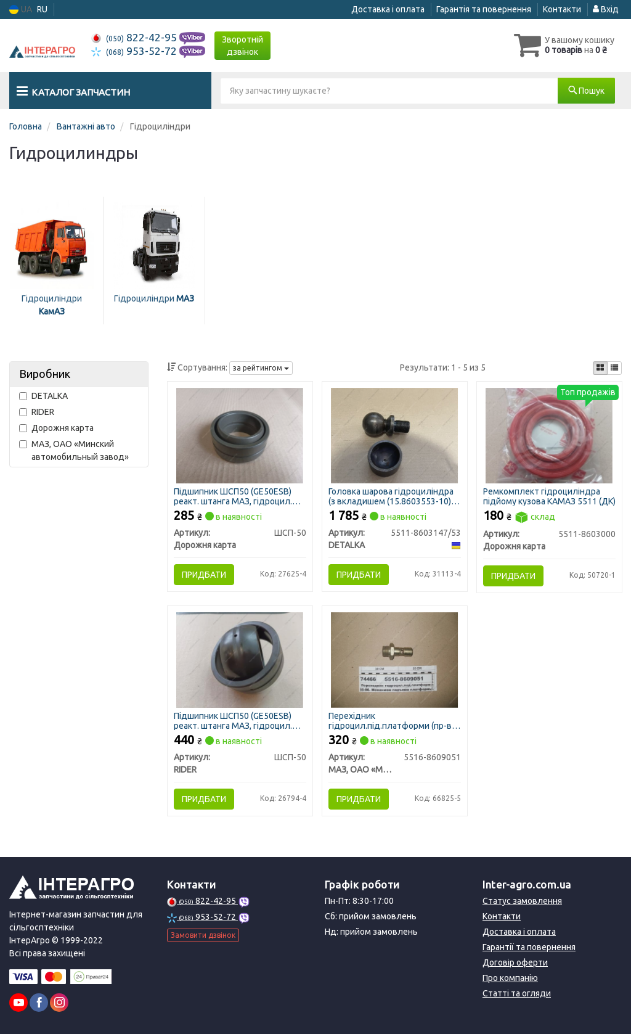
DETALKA (43, 396)
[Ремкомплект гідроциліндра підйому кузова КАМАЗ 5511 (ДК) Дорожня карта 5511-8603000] (549, 435)
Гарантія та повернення (483, 9)
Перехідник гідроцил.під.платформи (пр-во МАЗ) (392, 720)
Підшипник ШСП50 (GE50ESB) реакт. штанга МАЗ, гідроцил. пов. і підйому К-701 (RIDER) (233, 720)
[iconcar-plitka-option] (600, 368)
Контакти (562, 9)
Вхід (606, 9)
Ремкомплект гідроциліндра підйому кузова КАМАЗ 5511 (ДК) (549, 496)
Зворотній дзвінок (242, 46)
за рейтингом (261, 368)
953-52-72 (135, 51)
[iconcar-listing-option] (614, 368)
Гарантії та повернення (529, 947)
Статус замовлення (522, 901)
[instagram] (59, 1002)
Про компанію (510, 978)
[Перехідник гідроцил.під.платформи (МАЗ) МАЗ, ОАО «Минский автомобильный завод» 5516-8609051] (394, 660)
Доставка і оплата (388, 9)
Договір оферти (515, 962)
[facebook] (39, 1002)
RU (42, 9)
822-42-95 (135, 37)
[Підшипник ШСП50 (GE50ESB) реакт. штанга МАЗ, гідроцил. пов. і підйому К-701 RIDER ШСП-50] (239, 660)
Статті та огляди (516, 993)
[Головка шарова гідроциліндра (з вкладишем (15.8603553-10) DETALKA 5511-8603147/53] (394, 435)
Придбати (204, 575)
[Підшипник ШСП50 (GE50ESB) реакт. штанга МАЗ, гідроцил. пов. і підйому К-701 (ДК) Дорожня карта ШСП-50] (239, 435)
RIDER (36, 412)
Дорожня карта (56, 428)
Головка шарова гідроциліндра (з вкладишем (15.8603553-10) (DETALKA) (391, 496)
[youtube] (18, 1002)
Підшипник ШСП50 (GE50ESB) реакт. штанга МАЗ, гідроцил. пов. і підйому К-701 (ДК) (233, 496)
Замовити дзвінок (203, 935)
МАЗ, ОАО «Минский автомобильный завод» (74, 450)
